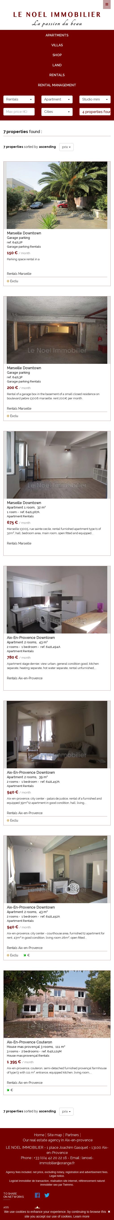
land (57, 65)
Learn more (82, 1216)
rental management (57, 85)
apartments (57, 35)
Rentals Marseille (19, 274)
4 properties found (96, 112)
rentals (57, 75)
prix (66, 147)
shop (57, 55)
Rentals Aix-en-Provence (24, 678)
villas (57, 45)
